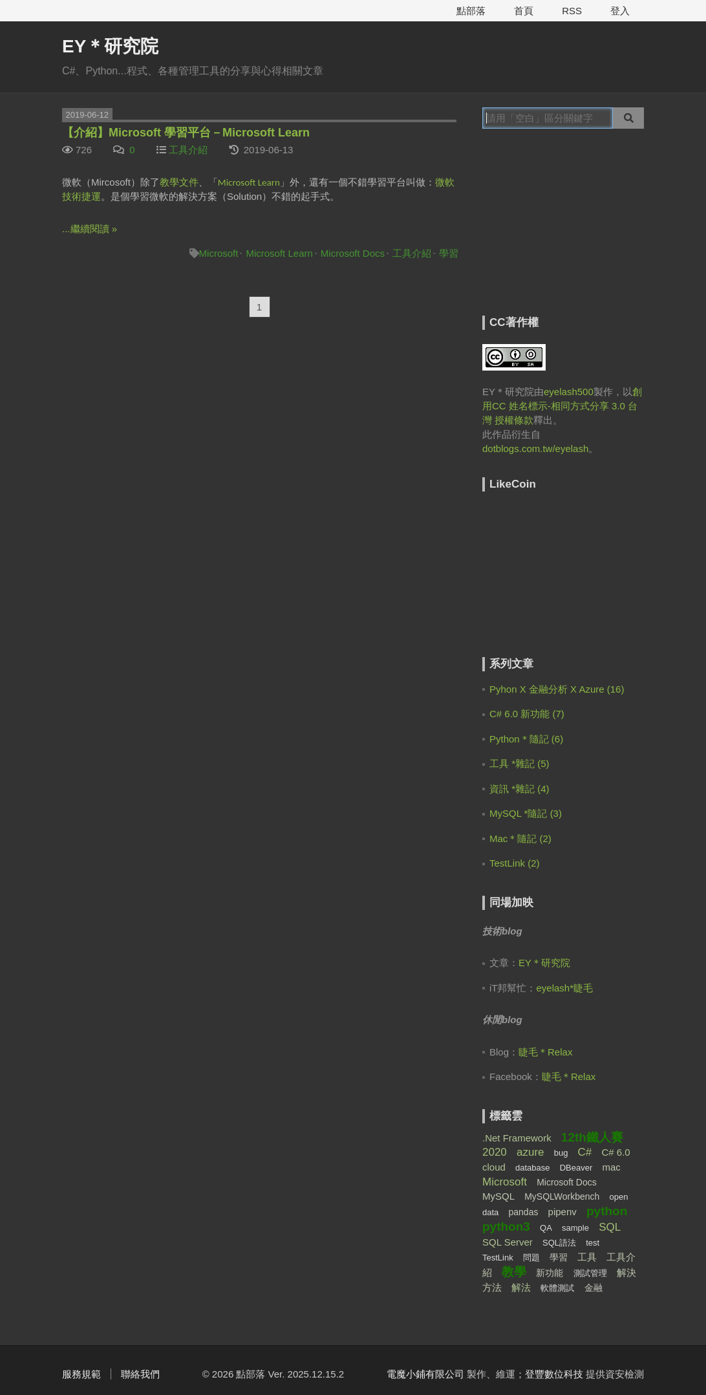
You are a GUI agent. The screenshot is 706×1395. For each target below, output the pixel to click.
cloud (494, 1167)
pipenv (562, 1211)
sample (575, 1228)
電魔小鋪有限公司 (425, 1373)
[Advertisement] (563, 231)
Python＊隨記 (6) (526, 738)
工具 (587, 1256)
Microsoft (219, 253)
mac (611, 1167)
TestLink (497, 1257)
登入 (620, 10)
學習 (448, 253)
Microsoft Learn (279, 253)
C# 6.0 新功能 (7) (526, 713)
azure (530, 1152)
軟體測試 (557, 1288)
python (606, 1211)
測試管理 (590, 1273)
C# (585, 1152)
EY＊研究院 (110, 46)
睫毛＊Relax (545, 1051)
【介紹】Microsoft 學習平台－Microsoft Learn (186, 132)
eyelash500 (569, 391)
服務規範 (81, 1373)
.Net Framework (516, 1137)
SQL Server (507, 1242)
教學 (514, 1272)
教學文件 (179, 182)
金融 (593, 1287)
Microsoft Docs (353, 253)
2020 (494, 1152)
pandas (523, 1212)
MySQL (498, 1196)
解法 (521, 1287)
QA (546, 1228)
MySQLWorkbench (561, 1196)
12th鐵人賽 (592, 1137)
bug (561, 1153)
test (592, 1243)
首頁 (523, 10)
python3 (506, 1226)
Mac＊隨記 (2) (520, 838)
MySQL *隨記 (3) (525, 813)
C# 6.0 (615, 1152)
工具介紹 (188, 149)
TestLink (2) (514, 863)
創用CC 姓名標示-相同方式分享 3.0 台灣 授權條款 (562, 406)
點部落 (471, 10)
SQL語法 (559, 1243)
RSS (572, 10)
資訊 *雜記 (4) (519, 788)
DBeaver (576, 1168)
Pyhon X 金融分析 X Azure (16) (556, 689)
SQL (610, 1227)
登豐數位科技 (554, 1373)
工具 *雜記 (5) (519, 763)
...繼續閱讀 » (89, 228)
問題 (531, 1257)
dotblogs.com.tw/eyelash (535, 448)
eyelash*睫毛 (565, 987)
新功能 (549, 1273)
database (532, 1168)
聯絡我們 (140, 1373)
